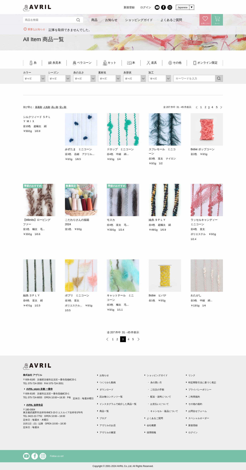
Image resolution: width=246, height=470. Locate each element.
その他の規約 (195, 404)
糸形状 (127, 72)
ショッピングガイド (139, 20)
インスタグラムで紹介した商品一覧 (118, 404)
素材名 (102, 72)
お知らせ (111, 20)
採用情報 (151, 432)
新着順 (38, 107)
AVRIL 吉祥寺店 (34, 405)
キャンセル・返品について (164, 411)
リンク (191, 375)
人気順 (46, 107)
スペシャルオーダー (198, 418)
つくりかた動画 (108, 382)
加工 (151, 72)
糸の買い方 (156, 382)
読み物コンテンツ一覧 (111, 396)
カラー (27, 72)
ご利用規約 (194, 396)
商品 (94, 20)
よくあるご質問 (171, 20)
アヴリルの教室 (108, 432)
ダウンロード (106, 389)
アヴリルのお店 (108, 425)
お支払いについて (159, 404)
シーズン (53, 72)
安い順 (62, 107)
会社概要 (151, 425)
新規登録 (129, 7)
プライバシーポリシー (199, 389)
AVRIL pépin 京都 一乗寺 (39, 389)
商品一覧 (104, 411)
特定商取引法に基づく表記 (202, 382)
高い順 (54, 107)
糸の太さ (78, 72)
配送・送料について (160, 396)
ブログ (103, 418)
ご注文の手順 (157, 389)
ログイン (145, 7)
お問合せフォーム (197, 411)
